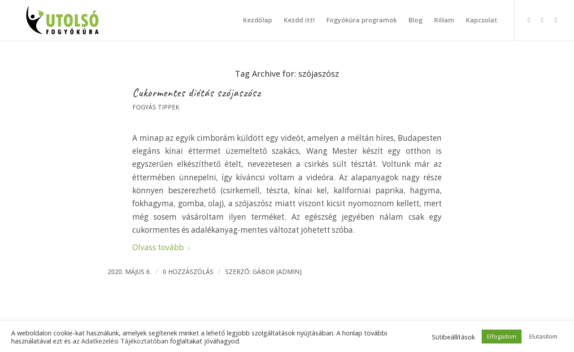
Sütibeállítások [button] (453, 337)
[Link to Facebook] (528, 19)
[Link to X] (555, 19)
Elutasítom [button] (543, 336)
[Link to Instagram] (542, 19)
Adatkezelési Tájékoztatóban (124, 340)
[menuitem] (257, 20)
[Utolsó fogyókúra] (62, 20)
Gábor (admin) (277, 271)
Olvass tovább (161, 247)
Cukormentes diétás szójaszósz (196, 93)
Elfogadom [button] (501, 336)
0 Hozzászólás (188, 271)
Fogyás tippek (155, 107)
